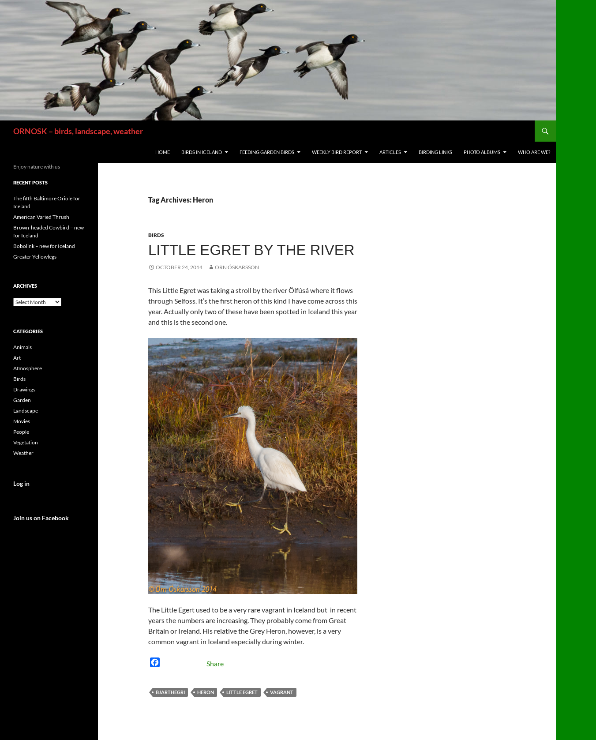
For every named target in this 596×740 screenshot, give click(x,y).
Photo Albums (482, 152)
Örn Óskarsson (237, 267)
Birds (156, 235)
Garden (22, 400)
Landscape (25, 410)
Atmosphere (27, 368)
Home (162, 152)
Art (17, 357)
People (21, 431)
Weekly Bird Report (337, 152)
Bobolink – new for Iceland (44, 246)
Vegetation (25, 442)
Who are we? (534, 152)
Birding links (435, 152)
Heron (205, 692)
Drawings (24, 389)
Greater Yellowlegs (34, 256)
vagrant (281, 692)
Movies (21, 421)
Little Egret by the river (251, 250)
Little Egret (242, 692)
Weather (23, 453)
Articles (390, 152)
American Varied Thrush (41, 217)
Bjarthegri (170, 692)
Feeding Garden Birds (267, 152)
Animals (22, 347)
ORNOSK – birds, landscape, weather (78, 131)
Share (215, 663)
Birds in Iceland (201, 152)
